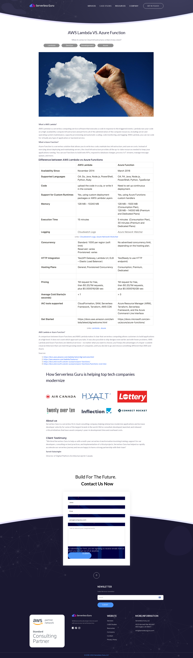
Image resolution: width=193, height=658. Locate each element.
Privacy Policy (112, 640)
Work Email (73, 515)
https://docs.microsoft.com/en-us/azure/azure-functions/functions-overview (75, 364)
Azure (103, 328)
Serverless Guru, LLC (142, 621)
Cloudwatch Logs (88, 236)
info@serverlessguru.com (144, 631)
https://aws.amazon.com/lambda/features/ (61, 359)
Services (110, 621)
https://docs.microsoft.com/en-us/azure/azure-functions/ (67, 361)
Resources (111, 628)
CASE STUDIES (105, 6)
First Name (73, 498)
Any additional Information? (81, 524)
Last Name (73, 506)
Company (111, 632)
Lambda (96, 328)
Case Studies (112, 624)
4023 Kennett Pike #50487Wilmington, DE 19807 (145, 625)
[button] (90, 6)
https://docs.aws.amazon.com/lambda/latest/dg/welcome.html (69, 357)
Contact (110, 636)
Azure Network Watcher (107, 236)
